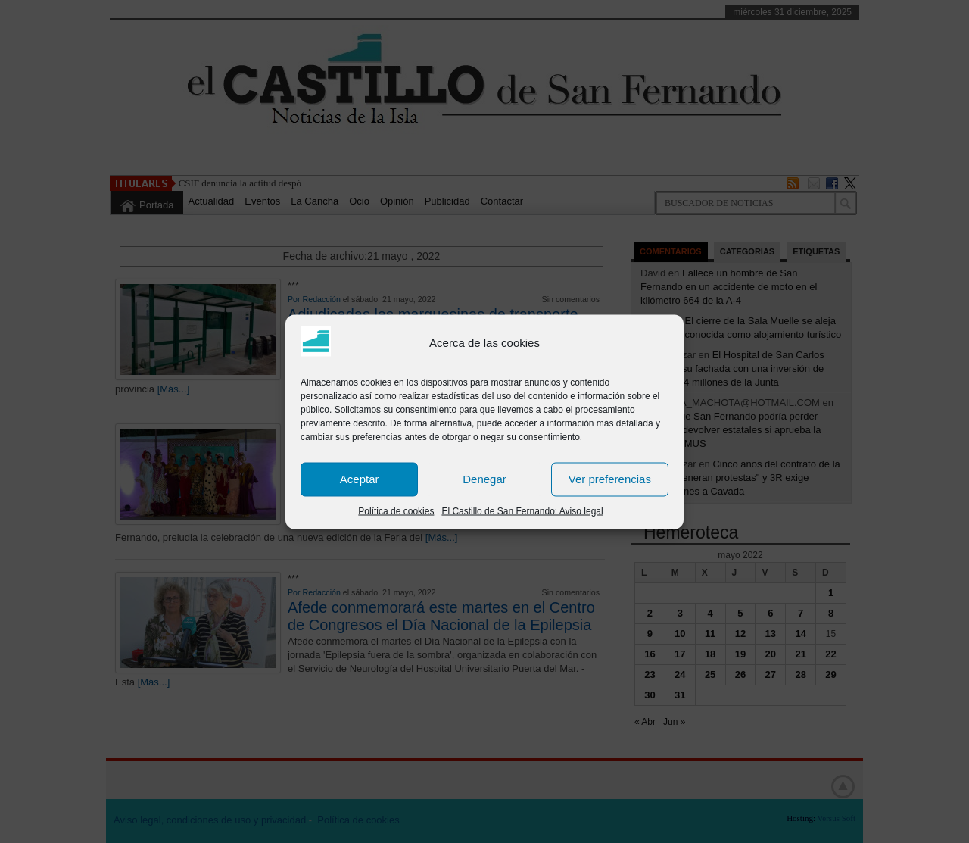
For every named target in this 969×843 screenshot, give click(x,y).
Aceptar (359, 479)
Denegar (484, 479)
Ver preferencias (610, 479)
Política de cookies (396, 510)
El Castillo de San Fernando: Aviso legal (522, 510)
